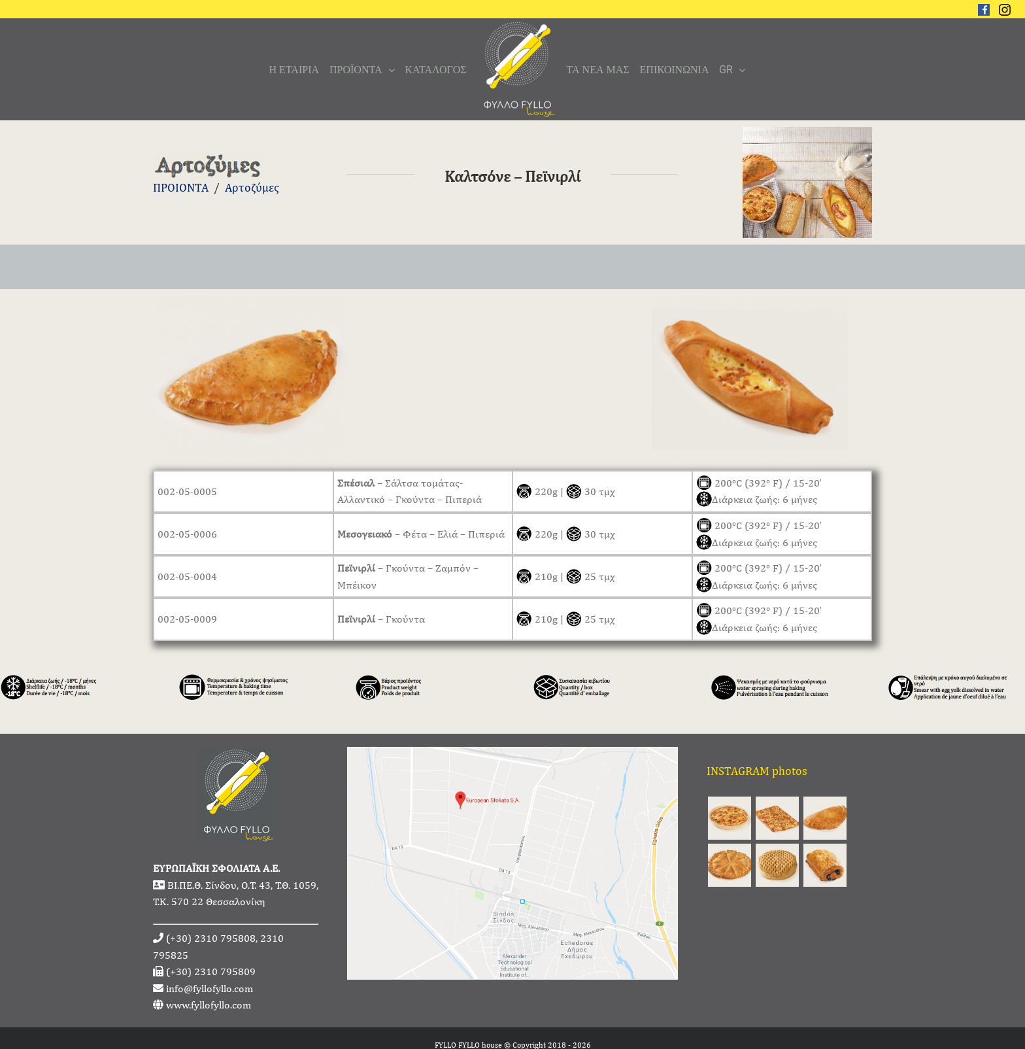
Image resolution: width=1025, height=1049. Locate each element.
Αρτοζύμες (252, 187)
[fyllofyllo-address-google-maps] (512, 755)
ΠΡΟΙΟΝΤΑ (181, 187)
